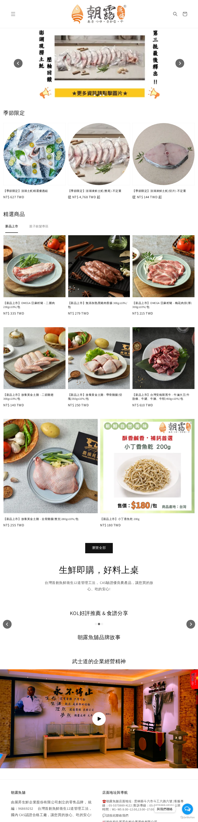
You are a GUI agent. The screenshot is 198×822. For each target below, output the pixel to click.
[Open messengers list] (187, 809)
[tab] (94, 31)
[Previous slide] (18, 31)
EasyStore (117, 805)
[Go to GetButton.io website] (187, 817)
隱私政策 (86, 813)
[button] (13, 14)
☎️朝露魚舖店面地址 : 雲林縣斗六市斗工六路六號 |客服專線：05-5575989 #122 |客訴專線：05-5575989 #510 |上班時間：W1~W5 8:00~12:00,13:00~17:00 (143, 741)
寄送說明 (112, 813)
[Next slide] (179, 31)
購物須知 (99, 813)
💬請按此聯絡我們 (115, 751)
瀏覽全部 (99, 483)
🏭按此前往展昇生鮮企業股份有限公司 (129, 758)
